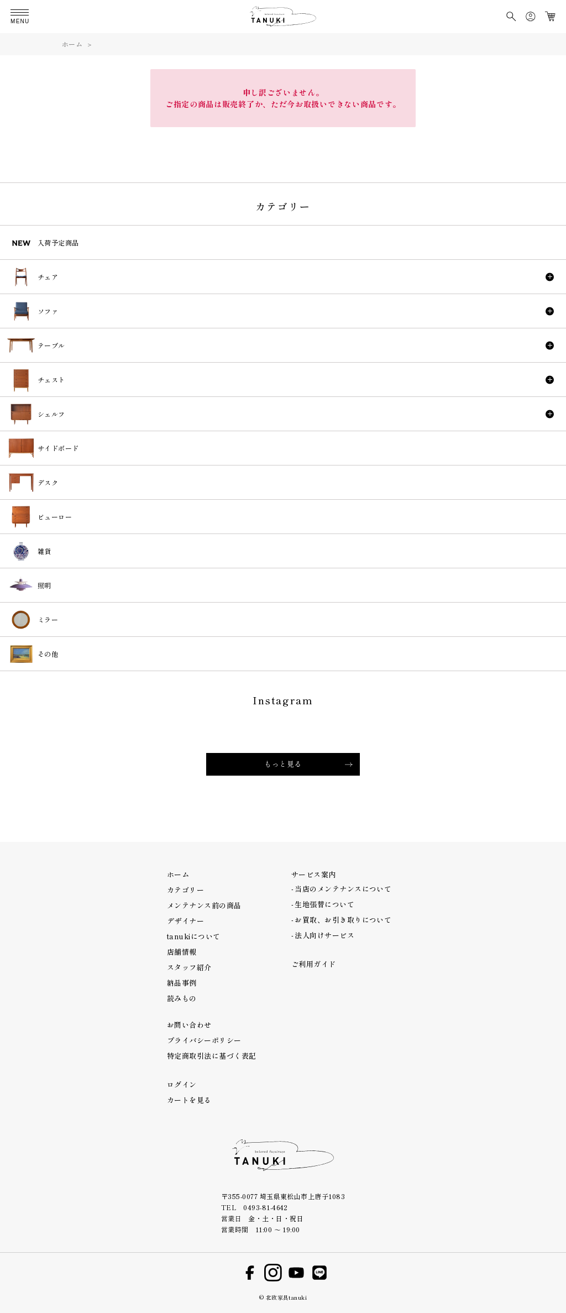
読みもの (182, 998)
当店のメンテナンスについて (343, 888)
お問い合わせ (189, 1024)
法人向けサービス (324, 935)
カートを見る (189, 1100)
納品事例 (182, 982)
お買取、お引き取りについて (343, 919)
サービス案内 (313, 874)
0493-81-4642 (265, 1207)
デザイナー (185, 921)
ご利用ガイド (313, 964)
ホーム (72, 44)
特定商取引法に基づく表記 (211, 1055)
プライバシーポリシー (204, 1040)
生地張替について (324, 904)
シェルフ (51, 414)
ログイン (182, 1084)
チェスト (51, 379)
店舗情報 (182, 951)
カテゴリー (185, 890)
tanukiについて (194, 936)
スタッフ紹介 (189, 967)
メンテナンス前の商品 (204, 905)
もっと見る (282, 763)
